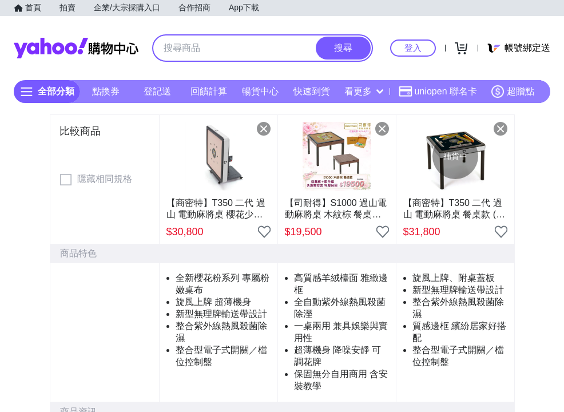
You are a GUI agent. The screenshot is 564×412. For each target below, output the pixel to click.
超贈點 (512, 91)
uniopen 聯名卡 (438, 91)
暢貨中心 (260, 91)
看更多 (363, 91)
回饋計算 (208, 91)
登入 (413, 48)
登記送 (157, 91)
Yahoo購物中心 (76, 48)
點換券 (106, 91)
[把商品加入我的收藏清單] (264, 231)
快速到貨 (311, 91)
